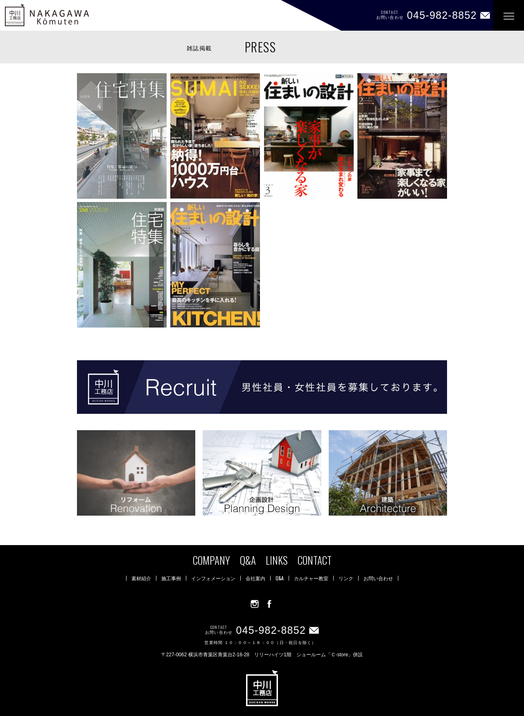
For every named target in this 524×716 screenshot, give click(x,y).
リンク (346, 578)
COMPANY (211, 560)
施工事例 (171, 578)
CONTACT (315, 560)
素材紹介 (141, 578)
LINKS (277, 560)
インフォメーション (213, 578)
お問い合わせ (378, 578)
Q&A (248, 560)
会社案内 (255, 578)
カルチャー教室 (311, 578)
